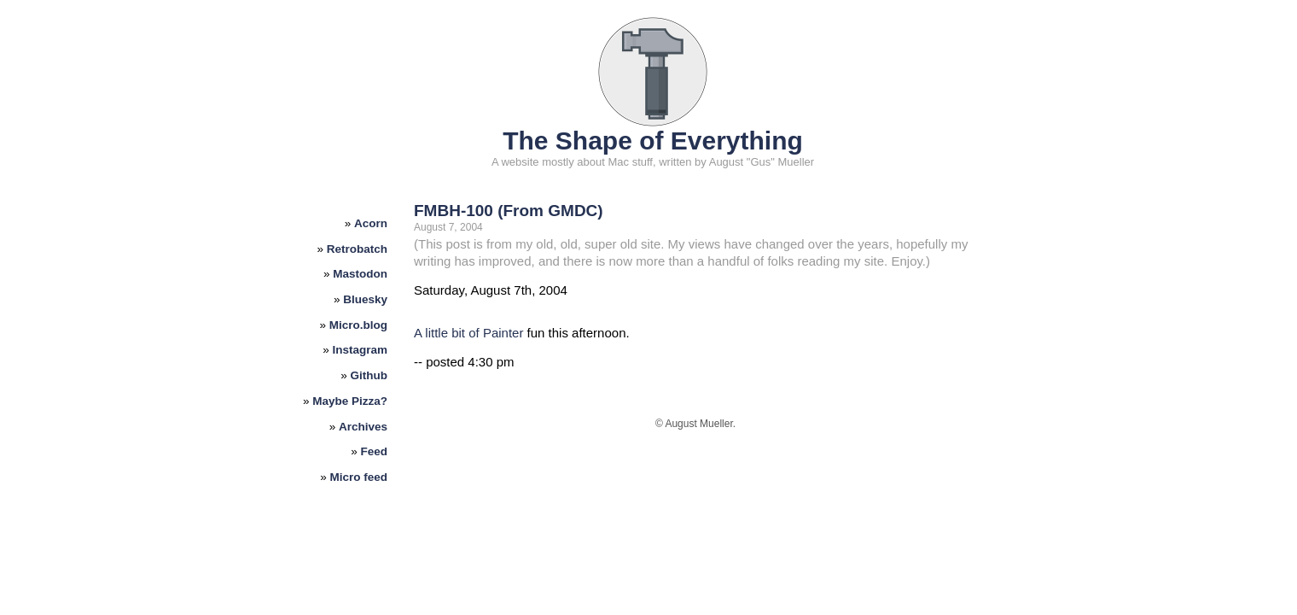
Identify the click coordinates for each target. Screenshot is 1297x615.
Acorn (370, 223)
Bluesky (365, 299)
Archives (363, 426)
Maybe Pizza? (349, 401)
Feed (374, 451)
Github (369, 375)
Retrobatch (357, 249)
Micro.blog (358, 325)
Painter (503, 332)
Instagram (360, 349)
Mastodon (360, 273)
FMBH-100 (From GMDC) (508, 211)
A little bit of (448, 332)
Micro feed (359, 477)
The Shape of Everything (653, 140)
